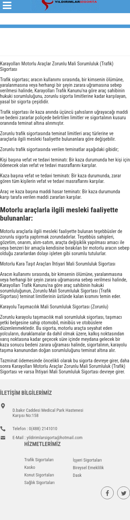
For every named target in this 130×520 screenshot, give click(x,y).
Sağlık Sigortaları (39, 482)
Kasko (29, 467)
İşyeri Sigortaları (87, 460)
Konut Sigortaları (39, 474)
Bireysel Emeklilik (88, 467)
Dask (77, 475)
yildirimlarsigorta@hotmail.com (55, 437)
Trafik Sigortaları (39, 459)
